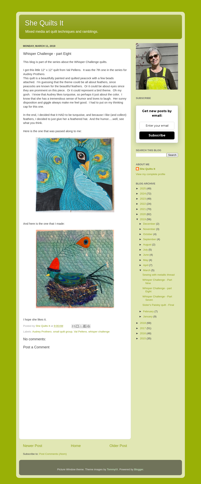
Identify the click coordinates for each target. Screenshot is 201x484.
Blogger (138, 469)
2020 (143, 214)
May (146, 260)
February (148, 311)
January (148, 316)
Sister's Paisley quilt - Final (158, 304)
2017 (143, 328)
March (147, 270)
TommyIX (112, 469)
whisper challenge (99, 331)
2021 (143, 209)
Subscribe (157, 135)
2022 (143, 203)
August (147, 244)
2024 (143, 193)
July (146, 249)
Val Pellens (80, 331)
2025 (143, 188)
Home (76, 446)
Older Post (118, 446)
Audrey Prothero (42, 331)
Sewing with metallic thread (159, 274)
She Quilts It (44, 23)
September (150, 239)
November (149, 229)
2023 (143, 198)
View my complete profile (150, 174)
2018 (143, 322)
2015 (143, 338)
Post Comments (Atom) (53, 453)
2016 (143, 333)
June (146, 254)
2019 (143, 219)
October (148, 234)
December (149, 223)
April (146, 265)
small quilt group (62, 331)
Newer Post (32, 446)
